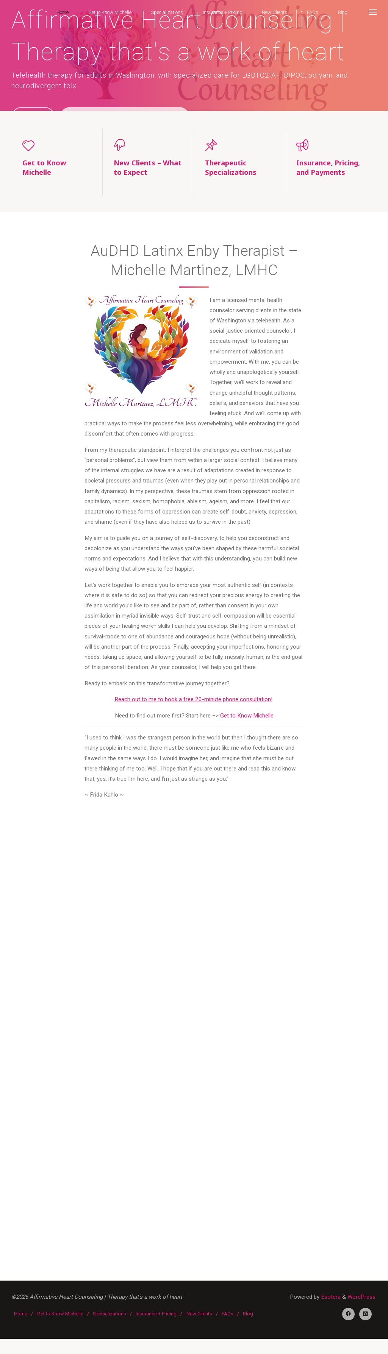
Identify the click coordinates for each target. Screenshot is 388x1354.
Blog (248, 1328)
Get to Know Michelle (246, 717)
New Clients (199, 1328)
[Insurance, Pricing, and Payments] (331, 145)
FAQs (227, 1328)
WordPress (361, 1301)
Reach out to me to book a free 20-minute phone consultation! (193, 702)
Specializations (109, 1328)
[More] (372, 12)
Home (20, 1328)
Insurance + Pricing (156, 1328)
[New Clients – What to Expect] (148, 145)
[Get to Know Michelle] (56, 145)
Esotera (330, 1301)
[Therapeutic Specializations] (239, 145)
